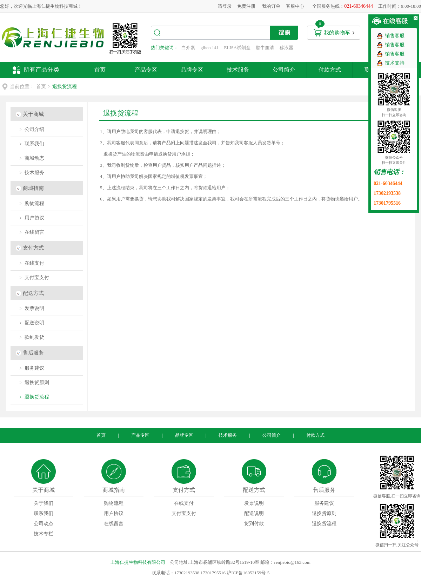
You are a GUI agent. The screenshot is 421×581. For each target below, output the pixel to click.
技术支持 (395, 63)
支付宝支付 (184, 513)
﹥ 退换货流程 (33, 397)
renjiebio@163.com (292, 562)
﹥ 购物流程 (31, 203)
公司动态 (43, 523)
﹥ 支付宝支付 (33, 277)
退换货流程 (324, 523)
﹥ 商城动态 (31, 158)
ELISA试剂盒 (237, 47)
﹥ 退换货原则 (33, 382)
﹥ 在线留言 (31, 232)
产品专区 (146, 70)
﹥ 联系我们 (31, 143)
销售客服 (395, 35)
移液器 (286, 47)
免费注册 (246, 6)
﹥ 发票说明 (31, 308)
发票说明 (254, 503)
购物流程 (113, 503)
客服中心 (295, 6)
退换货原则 (324, 513)
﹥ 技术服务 (31, 172)
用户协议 (113, 513)
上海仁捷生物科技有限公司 (138, 562)
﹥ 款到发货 (31, 337)
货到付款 (254, 523)
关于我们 (43, 503)
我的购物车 (337, 32)
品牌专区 (192, 70)
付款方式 (330, 70)
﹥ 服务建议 (31, 368)
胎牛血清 (265, 47)
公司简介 (284, 70)
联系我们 (43, 513)
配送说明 (254, 513)
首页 (100, 70)
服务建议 (324, 503)
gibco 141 (210, 47)
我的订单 (271, 6)
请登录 (225, 6)
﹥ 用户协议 (31, 217)
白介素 (188, 47)
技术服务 (238, 70)
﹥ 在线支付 (31, 263)
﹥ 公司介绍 (31, 129)
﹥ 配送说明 (31, 322)
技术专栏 (43, 533)
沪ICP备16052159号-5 (248, 572)
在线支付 (184, 503)
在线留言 (113, 523)
